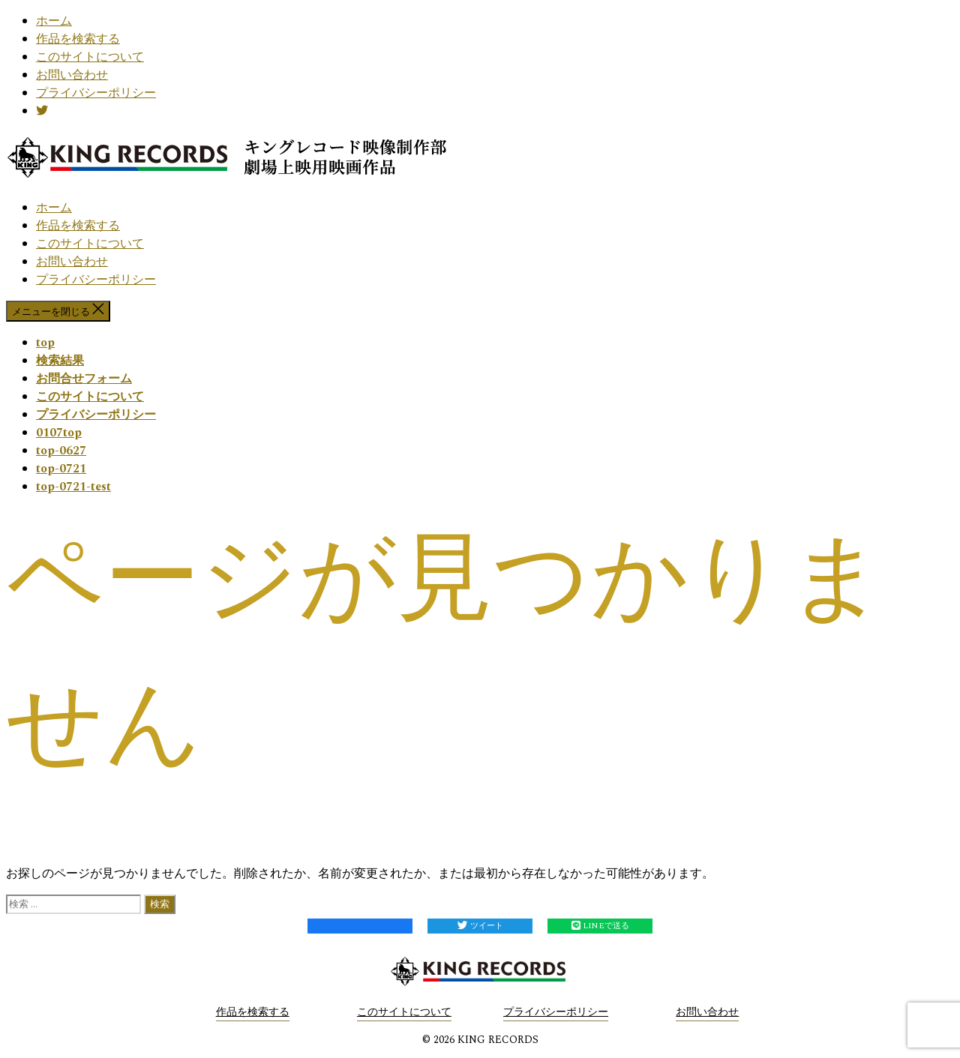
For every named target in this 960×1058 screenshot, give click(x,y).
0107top (59, 433)
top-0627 (61, 451)
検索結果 (60, 361)
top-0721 (61, 469)
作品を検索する (78, 39)
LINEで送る (600, 925)
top (45, 343)
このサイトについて (90, 57)
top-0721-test (73, 487)
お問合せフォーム (84, 379)
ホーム (54, 21)
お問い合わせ (72, 75)
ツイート (480, 925)
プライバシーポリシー (96, 93)
